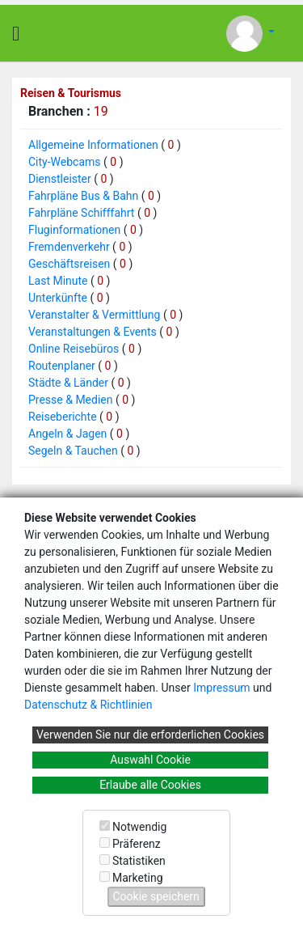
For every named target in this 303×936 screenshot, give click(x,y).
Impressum (221, 687)
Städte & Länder (68, 382)
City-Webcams (64, 161)
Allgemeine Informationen (93, 144)
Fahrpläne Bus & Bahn (83, 195)
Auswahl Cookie (150, 759)
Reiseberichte (62, 416)
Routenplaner (61, 365)
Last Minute (58, 280)
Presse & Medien (70, 399)
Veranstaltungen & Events (92, 331)
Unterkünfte (57, 297)
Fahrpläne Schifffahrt (81, 212)
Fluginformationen (74, 229)
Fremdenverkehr (69, 246)
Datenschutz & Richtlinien (88, 704)
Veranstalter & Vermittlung (94, 314)
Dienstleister (59, 178)
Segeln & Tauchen (73, 450)
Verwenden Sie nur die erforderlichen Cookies (150, 734)
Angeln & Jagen (67, 433)
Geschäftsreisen (69, 263)
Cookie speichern (156, 896)
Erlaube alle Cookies (150, 784)
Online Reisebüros (73, 348)
